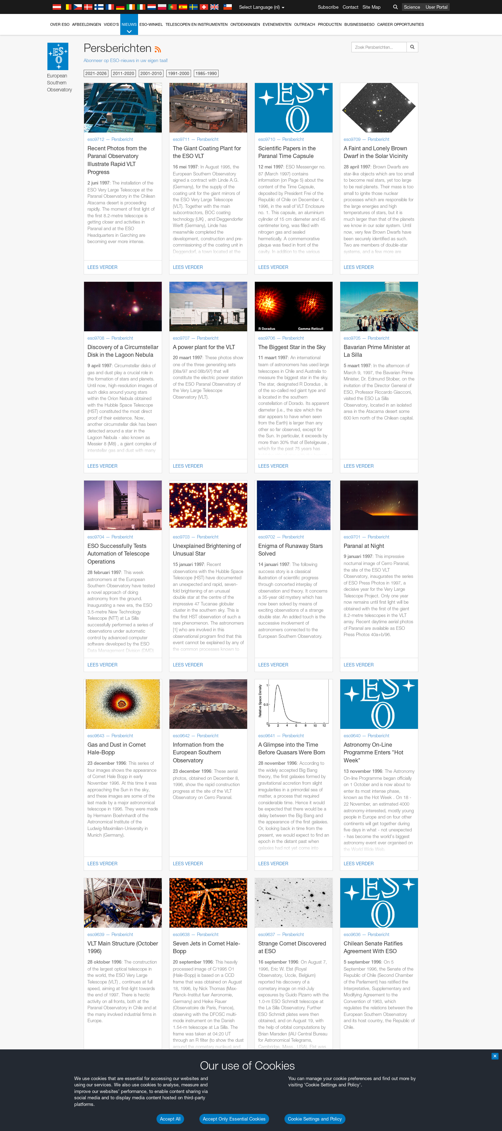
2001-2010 (151, 73)
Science (412, 7)
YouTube (65, 778)
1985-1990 (206, 73)
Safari (76, 926)
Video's (111, 24)
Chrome (79, 906)
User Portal (437, 7)
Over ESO (59, 24)
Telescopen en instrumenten (197, 24)
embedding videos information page (112, 791)
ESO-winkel (151, 24)
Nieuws (129, 28)
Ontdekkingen (245, 24)
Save (72, 1028)
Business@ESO (359, 24)
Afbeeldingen (86, 24)
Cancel (106, 1028)
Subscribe (328, 7)
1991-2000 (178, 73)
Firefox (77, 919)
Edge (76, 912)
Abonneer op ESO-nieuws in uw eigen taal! (126, 60)
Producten (330, 24)
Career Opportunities (400, 24)
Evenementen (277, 24)
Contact (350, 7)
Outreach (304, 24)
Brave (77, 900)
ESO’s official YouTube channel (214, 778)
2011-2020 (123, 73)
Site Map (372, 7)
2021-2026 (96, 73)
